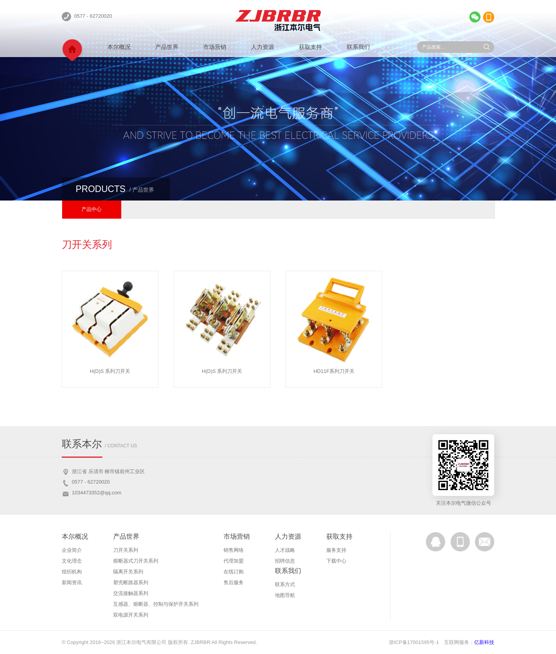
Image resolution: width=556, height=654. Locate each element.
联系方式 (285, 584)
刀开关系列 (125, 550)
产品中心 (91, 209)
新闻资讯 (72, 582)
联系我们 (358, 47)
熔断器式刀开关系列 (135, 561)
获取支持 (310, 47)
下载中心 (336, 561)
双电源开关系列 (130, 615)
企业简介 (72, 550)
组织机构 (72, 572)
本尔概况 (119, 47)
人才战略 (285, 550)
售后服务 (234, 582)
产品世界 (166, 47)
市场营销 (214, 47)
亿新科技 (484, 642)
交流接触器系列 (130, 593)
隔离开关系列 (128, 572)
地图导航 (285, 595)
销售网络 (234, 550)
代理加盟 (234, 561)
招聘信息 (285, 561)
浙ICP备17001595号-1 (414, 642)
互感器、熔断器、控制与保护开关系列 (155, 604)
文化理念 (72, 561)
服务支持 (336, 550)
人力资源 (262, 47)
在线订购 (234, 572)
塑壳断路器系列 (130, 582)
